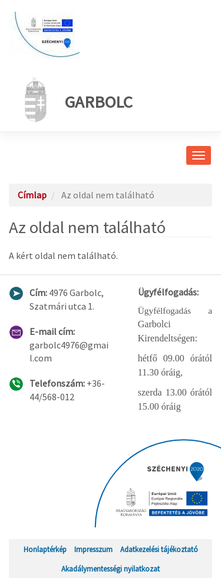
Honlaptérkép (45, 549)
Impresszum (93, 549)
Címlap (32, 195)
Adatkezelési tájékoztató (159, 549)
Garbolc (75, 99)
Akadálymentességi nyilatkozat (110, 568)
